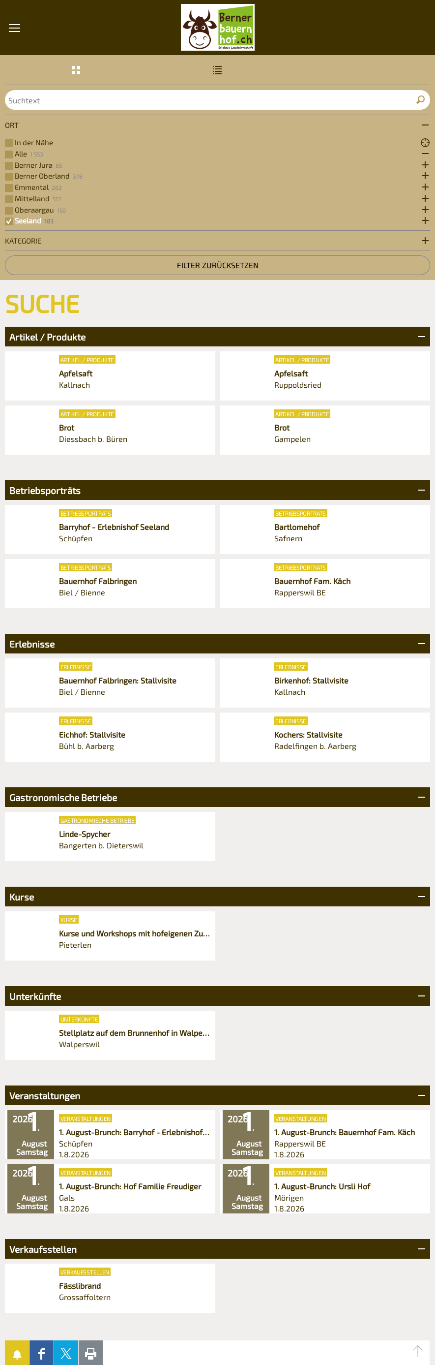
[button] (14, 83)
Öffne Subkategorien (422, 153)
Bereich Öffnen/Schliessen (420, 336)
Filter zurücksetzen (218, 265)
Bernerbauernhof (218, 27)
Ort (12, 125)
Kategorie (23, 240)
